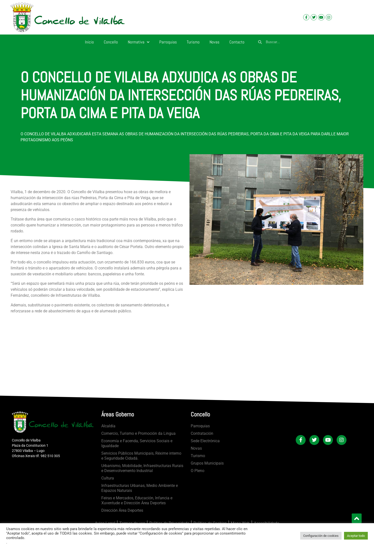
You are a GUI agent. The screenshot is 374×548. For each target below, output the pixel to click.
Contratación (202, 433)
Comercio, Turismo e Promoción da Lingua (138, 433)
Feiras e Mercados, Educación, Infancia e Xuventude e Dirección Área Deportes (136, 500)
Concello (111, 42)
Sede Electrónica (205, 440)
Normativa (138, 42)
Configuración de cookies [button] (321, 536)
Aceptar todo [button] (356, 536)
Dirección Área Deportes (122, 510)
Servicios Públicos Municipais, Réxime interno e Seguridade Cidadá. (141, 456)
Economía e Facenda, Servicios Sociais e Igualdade (136, 443)
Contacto (236, 42)
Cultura (107, 478)
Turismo (193, 42)
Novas (214, 42)
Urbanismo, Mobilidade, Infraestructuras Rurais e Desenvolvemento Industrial (142, 468)
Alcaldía (108, 426)
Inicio (89, 42)
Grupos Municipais (207, 463)
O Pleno (197, 470)
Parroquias (168, 42)
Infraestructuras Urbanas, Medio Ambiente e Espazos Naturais (139, 488)
